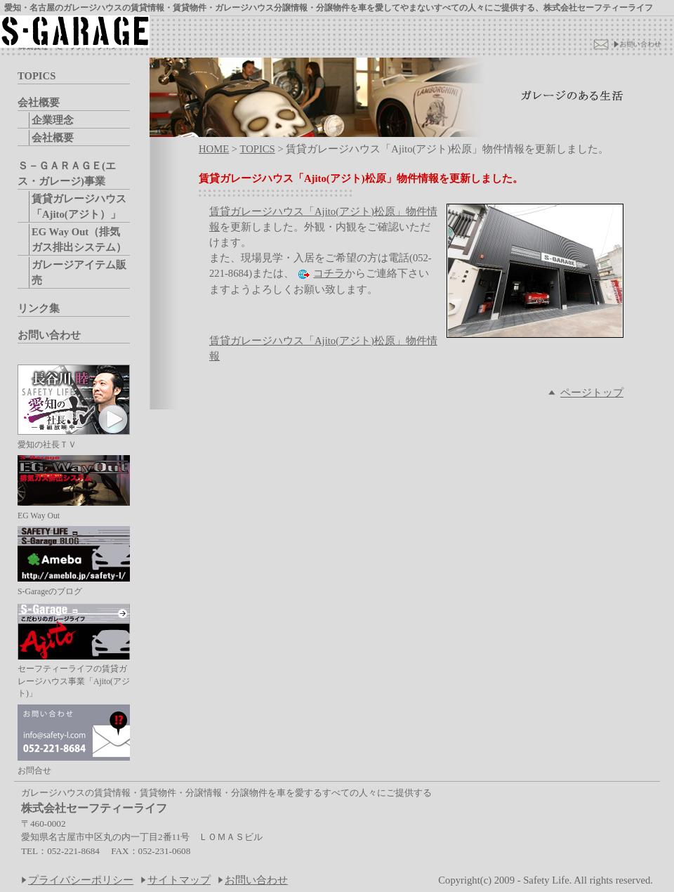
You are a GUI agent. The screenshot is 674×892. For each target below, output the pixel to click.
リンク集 (39, 308)
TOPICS (36, 75)
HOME (214, 149)
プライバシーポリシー (80, 880)
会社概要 (39, 102)
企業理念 (53, 120)
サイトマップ (179, 880)
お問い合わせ (49, 335)
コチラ (329, 273)
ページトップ (591, 392)
